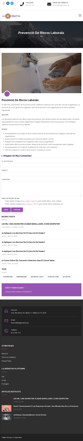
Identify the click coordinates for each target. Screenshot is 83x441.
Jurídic (4, 236)
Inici (41, 36)
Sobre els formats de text (10, 198)
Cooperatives (6, 227)
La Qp (4, 380)
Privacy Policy (6, 361)
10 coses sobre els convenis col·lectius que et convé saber (28, 260)
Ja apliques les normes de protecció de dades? (23, 233)
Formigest (5, 384)
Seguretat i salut (37, 277)
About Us (5, 353)
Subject (5, 170)
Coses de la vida (53, 277)
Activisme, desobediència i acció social (30, 415)
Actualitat (67, 277)
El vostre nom (7, 161)
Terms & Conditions (9, 357)
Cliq (3, 376)
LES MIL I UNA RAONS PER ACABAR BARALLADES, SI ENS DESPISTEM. (31, 224)
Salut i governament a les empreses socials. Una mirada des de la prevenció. (46, 406)
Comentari (6, 179)
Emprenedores (22, 277)
